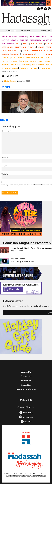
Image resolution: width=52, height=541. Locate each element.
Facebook (26, 412)
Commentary (33, 58)
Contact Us (26, 376)
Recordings (7, 47)
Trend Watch (28, 54)
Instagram (26, 416)
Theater (32, 47)
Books (40, 47)
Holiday (15, 54)
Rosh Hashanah (10, 68)
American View (9, 36)
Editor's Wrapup (10, 61)
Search (43, 30)
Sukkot (34, 68)
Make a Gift (26, 400)
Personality (35, 40)
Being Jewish (17, 58)
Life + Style (34, 36)
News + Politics (19, 40)
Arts (18, 43)
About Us (26, 372)
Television (20, 47)
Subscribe (25, 30)
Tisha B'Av (45, 68)
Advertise (26, 385)
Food (25, 51)
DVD (33, 43)
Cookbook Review (39, 51)
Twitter (26, 421)
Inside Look (36, 61)
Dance (25, 43)
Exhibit (40, 43)
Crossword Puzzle (11, 51)
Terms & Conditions (26, 389)
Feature (23, 36)
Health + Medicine (11, 65)
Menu (8, 30)
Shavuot (23, 68)
